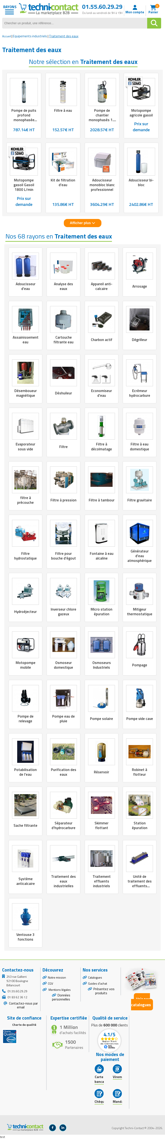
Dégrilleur (139, 339)
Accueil (6, 36)
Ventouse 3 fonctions (25, 937)
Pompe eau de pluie (63, 719)
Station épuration (139, 825)
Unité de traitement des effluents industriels (140, 883)
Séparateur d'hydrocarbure (63, 825)
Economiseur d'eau (101, 393)
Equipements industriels (30, 36)
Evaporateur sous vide (25, 446)
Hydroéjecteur (25, 611)
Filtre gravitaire (139, 500)
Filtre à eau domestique (139, 446)
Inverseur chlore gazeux (63, 611)
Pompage (139, 665)
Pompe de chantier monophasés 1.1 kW (102, 117)
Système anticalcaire (25, 881)
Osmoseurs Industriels (101, 665)
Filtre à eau (63, 110)
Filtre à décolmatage (101, 446)
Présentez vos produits (104, 991)
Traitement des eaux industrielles (63, 881)
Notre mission (57, 977)
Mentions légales (59, 989)
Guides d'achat (97, 983)
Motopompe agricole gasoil (141, 113)
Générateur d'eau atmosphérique (139, 555)
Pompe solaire (101, 718)
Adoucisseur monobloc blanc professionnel (102, 184)
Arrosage (139, 286)
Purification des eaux (63, 772)
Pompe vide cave (139, 718)
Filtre (63, 447)
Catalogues (95, 977)
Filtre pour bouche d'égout (63, 556)
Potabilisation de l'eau (25, 772)
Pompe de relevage (26, 719)
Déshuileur (63, 393)
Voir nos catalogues (141, 1002)
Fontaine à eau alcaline (101, 556)
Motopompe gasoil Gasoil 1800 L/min (24, 184)
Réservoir (101, 772)
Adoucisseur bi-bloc (141, 182)
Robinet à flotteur (139, 772)
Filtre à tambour (102, 500)
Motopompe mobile (25, 665)
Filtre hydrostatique (25, 556)
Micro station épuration (101, 611)
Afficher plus (82, 223)
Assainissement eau (25, 340)
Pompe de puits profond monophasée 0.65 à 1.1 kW (23, 117)
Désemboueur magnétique (25, 393)
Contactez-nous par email (23, 1005)
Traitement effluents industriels (102, 881)
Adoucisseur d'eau (25, 286)
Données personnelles (61, 997)
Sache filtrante (25, 825)
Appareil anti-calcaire (101, 286)
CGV (50, 983)
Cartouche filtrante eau (63, 340)
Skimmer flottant (101, 825)
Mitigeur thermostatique (139, 611)
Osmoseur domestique (63, 665)
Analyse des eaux (63, 286)
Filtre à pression (63, 500)
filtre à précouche (25, 500)
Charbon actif (101, 339)
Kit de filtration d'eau (63, 182)
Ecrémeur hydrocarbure (139, 393)
